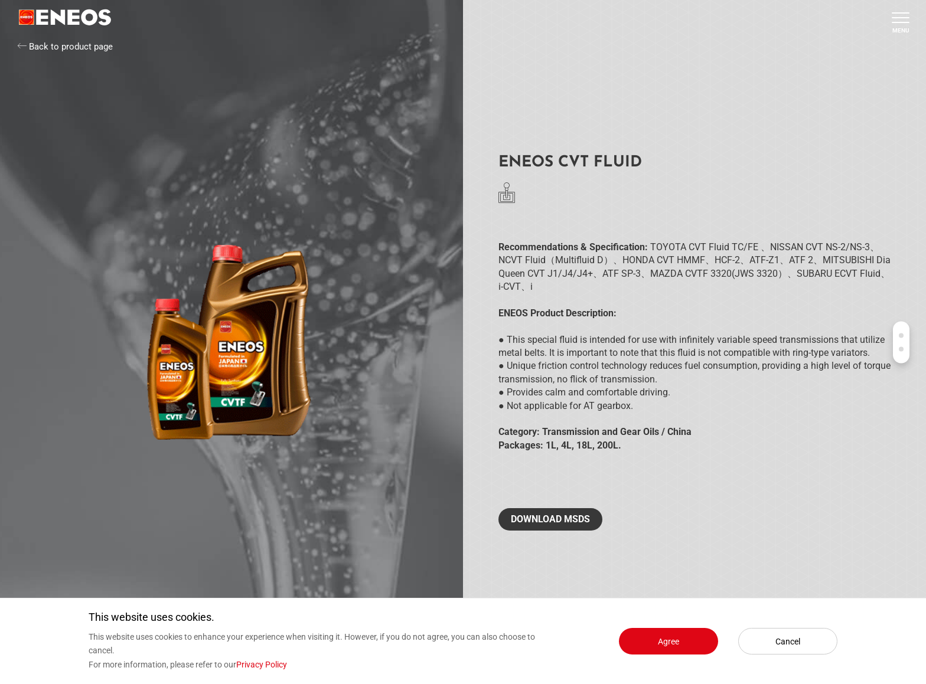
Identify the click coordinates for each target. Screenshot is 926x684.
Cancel (787, 641)
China (679, 431)
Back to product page (65, 46)
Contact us (901, 348)
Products (901, 335)
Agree (668, 641)
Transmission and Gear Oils (600, 431)
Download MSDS (550, 519)
